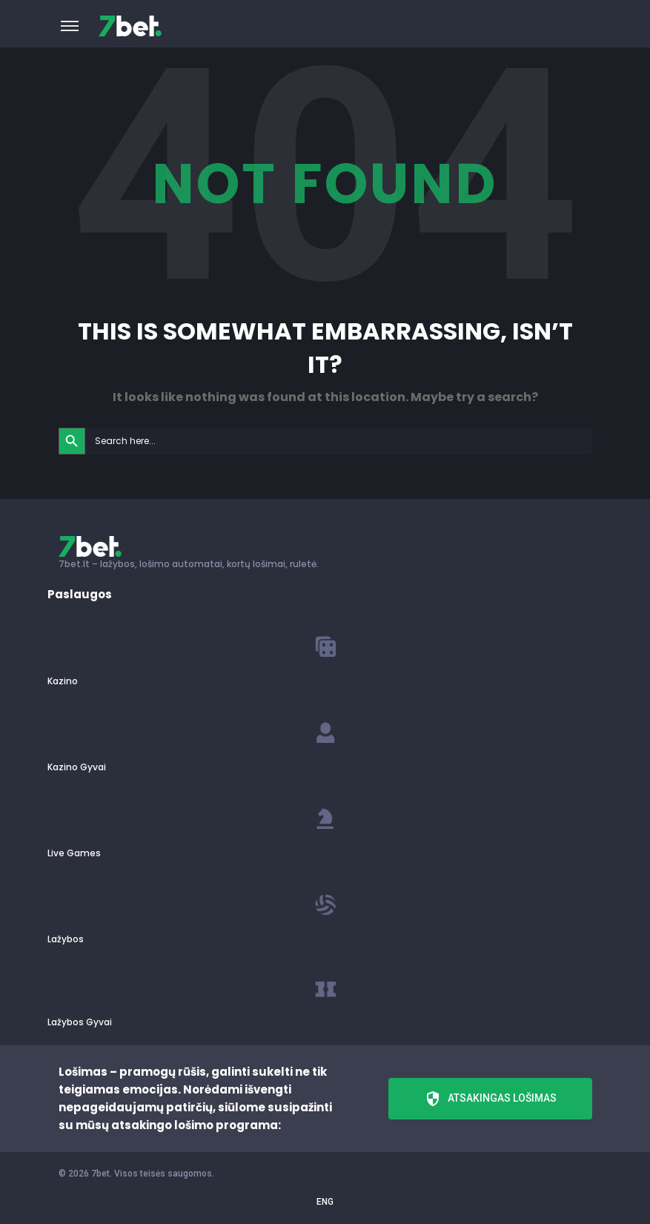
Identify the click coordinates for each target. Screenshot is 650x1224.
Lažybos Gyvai (79, 1022)
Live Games (74, 853)
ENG (325, 1202)
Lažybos (65, 939)
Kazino (62, 681)
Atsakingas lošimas (490, 1099)
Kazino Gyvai (76, 767)
